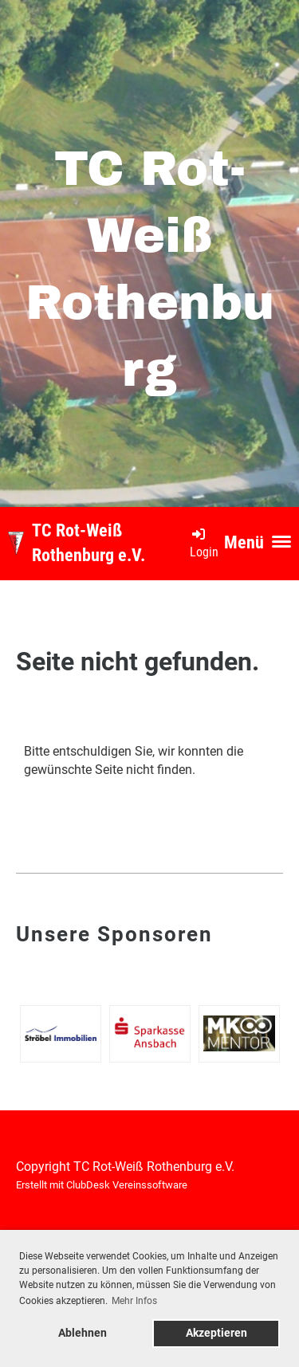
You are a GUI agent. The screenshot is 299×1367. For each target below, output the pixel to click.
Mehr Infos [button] (134, 1300)
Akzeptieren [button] (216, 1333)
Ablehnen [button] (82, 1333)
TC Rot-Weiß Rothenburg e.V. (88, 542)
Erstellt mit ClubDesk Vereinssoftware (101, 1185)
